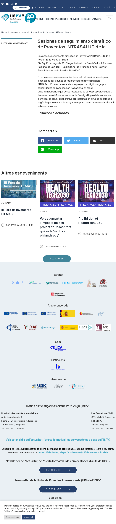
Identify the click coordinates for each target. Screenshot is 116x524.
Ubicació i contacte (77, 8)
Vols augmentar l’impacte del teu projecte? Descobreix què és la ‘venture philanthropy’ (55, 227)
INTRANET (39, 8)
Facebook (49, 140)
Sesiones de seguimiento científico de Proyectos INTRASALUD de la (41, 32)
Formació (86, 18)
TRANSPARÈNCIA (55, 8)
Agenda (95, 8)
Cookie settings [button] (12, 517)
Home (4, 32)
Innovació (74, 18)
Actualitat (97, 18)
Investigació (61, 18)
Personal (49, 18)
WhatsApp (50, 149)
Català (106, 8)
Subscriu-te (53, 470)
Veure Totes (57, 260)
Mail (98, 140)
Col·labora (22, 8)
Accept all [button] (28, 517)
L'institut (38, 18)
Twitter (74, 140)
